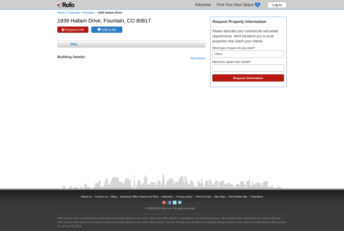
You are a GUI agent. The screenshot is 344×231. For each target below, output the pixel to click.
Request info (73, 30)
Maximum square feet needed (248, 66)
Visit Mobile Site (238, 196)
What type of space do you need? (248, 52)
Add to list (106, 30)
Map (74, 44)
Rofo (66, 5)
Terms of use (203, 196)
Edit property (198, 58)
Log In (277, 5)
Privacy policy (184, 196)
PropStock (257, 196)
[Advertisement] (131, 72)
